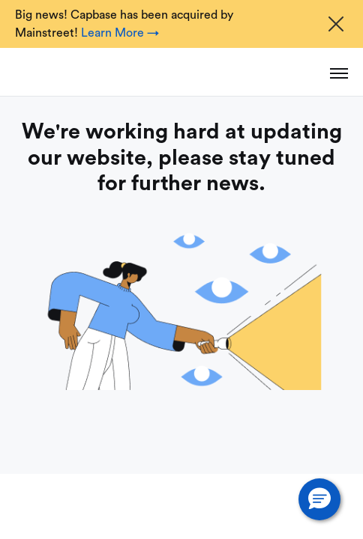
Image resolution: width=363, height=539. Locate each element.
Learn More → (120, 33)
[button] (319, 499)
